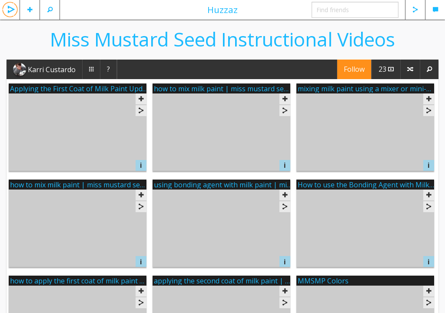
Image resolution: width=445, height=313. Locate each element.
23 (386, 69)
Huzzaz (222, 9)
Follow (354, 69)
